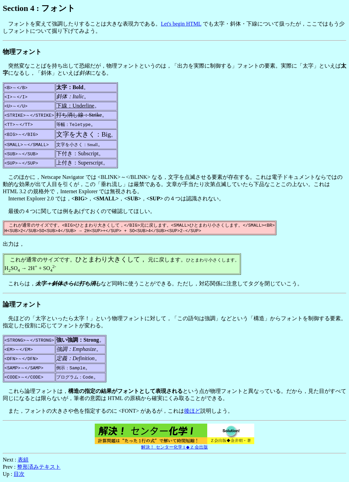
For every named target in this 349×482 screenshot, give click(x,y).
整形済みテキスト (39, 468)
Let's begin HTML (181, 24)
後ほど (192, 412)
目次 (19, 475)
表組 (23, 461)
